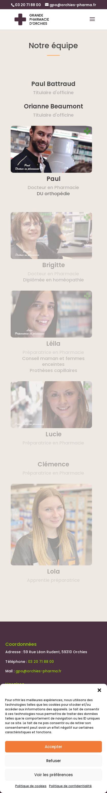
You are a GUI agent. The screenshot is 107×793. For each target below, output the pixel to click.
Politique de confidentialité (70, 786)
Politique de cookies (31, 786)
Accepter (53, 746)
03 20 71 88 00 (41, 661)
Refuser (53, 760)
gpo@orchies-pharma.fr (39, 671)
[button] (99, 690)
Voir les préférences (53, 774)
